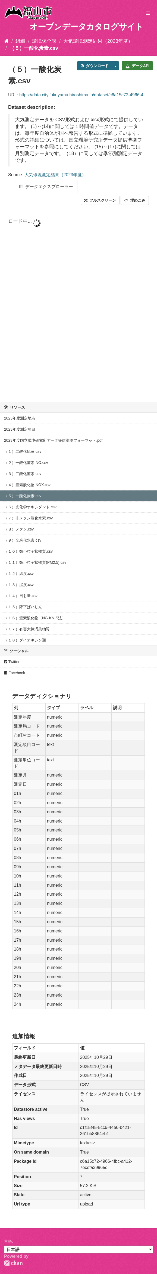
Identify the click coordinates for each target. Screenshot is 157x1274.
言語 (8, 1241)
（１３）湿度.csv (19, 584)
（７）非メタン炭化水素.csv (28, 518)
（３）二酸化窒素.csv (22, 473)
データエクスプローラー (46, 186)
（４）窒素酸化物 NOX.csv (27, 485)
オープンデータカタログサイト (86, 26)
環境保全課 (44, 41)
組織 (20, 41)
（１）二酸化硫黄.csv (22, 451)
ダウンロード (95, 66)
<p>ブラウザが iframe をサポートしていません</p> (78, 304)
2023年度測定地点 (19, 418)
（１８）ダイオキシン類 (25, 640)
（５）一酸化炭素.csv (34, 48)
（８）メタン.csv (19, 529)
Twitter (12, 662)
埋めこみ (134, 200)
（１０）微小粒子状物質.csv (28, 551)
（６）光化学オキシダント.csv (30, 507)
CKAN (13, 1263)
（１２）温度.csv (19, 573)
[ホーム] (6, 41)
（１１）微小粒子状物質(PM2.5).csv (35, 562)
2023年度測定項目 (19, 429)
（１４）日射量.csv (20, 596)
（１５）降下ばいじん (23, 607)
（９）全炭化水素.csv (22, 540)
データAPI (137, 66)
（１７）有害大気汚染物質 (27, 629)
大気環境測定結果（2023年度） (98, 41)
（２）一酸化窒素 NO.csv (26, 462)
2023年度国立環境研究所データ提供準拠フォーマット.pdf (53, 440)
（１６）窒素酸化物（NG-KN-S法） (35, 618)
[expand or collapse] (148, 13)
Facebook (14, 673)
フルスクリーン (100, 200)
